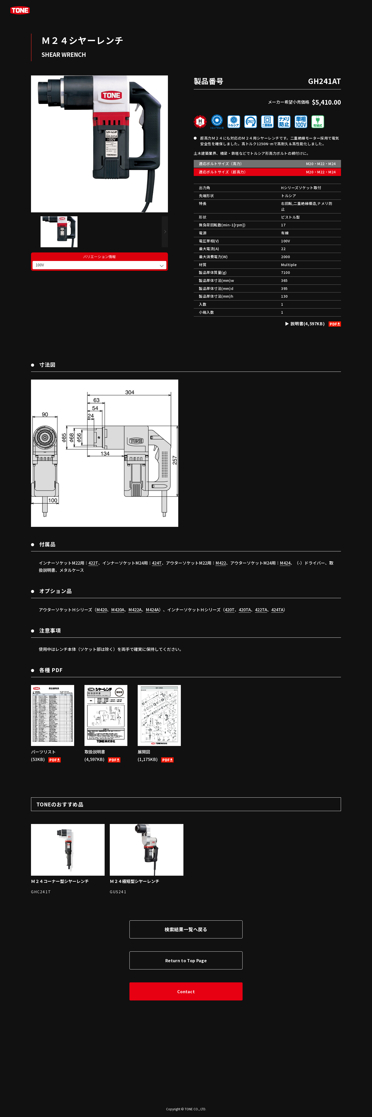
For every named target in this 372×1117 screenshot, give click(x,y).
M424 (285, 563)
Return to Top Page (186, 960)
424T (157, 563)
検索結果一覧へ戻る (186, 929)
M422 (220, 563)
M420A (117, 609)
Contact (186, 991)
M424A (152, 609)
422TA (261, 609)
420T (230, 609)
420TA (245, 609)
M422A (135, 609)
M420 (101, 609)
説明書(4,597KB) (315, 323)
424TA (277, 609)
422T (93, 563)
